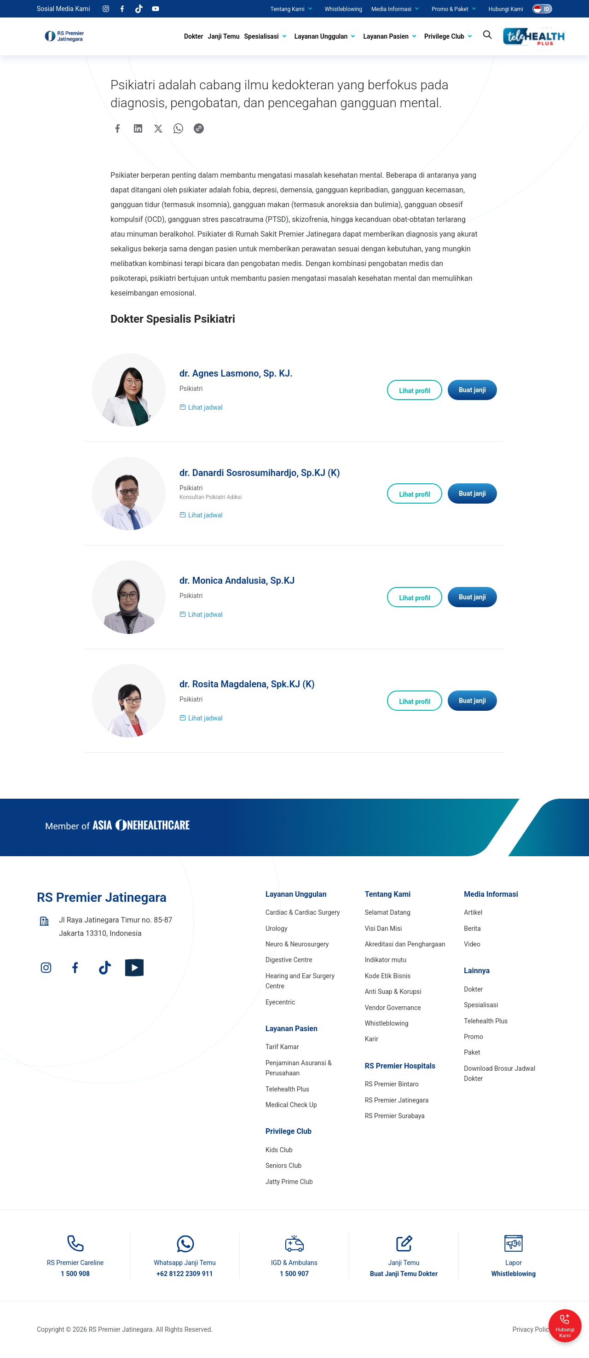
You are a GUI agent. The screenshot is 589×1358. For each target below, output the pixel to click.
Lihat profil (414, 391)
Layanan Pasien (386, 36)
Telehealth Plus (287, 1089)
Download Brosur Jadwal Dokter (499, 1073)
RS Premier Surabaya (395, 1116)
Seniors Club (283, 1165)
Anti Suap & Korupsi (393, 991)
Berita (472, 928)
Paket (472, 1052)
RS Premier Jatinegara (397, 1100)
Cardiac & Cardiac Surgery (303, 912)
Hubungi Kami (506, 9)
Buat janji (472, 390)
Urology (277, 928)
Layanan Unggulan (321, 36)
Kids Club (279, 1150)
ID (546, 9)
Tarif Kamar (282, 1046)
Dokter (193, 36)
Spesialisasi (261, 36)
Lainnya (477, 970)
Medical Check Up (291, 1104)
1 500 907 (294, 1273)
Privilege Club (444, 36)
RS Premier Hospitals (400, 1066)
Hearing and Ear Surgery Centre (300, 981)
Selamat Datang (387, 912)
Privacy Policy (532, 1329)
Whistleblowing (343, 9)
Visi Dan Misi (383, 928)
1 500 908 (75, 1273)
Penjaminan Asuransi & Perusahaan (299, 1068)
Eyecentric (280, 1002)
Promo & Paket (450, 9)
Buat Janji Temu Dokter (404, 1273)
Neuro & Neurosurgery (297, 944)
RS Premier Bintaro (392, 1084)
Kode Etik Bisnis (388, 976)
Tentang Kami (288, 9)
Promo (473, 1036)
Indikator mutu (386, 959)
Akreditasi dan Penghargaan (405, 944)
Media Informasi (391, 9)
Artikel (473, 912)
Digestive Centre (289, 959)
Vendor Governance (393, 1007)
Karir (371, 1039)
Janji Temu (224, 36)
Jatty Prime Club (289, 1181)
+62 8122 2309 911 (184, 1273)
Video (472, 944)
